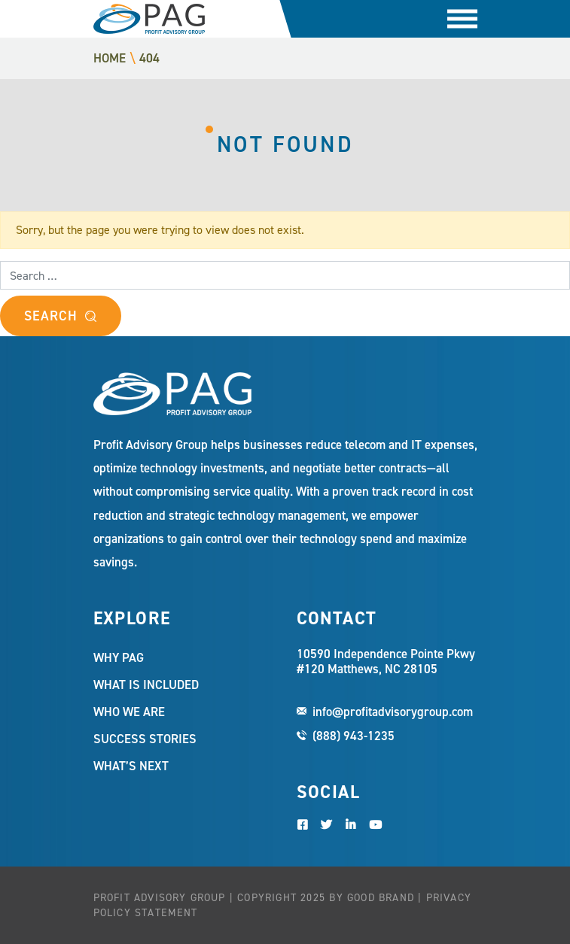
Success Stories (145, 738)
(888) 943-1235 (353, 735)
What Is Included (146, 684)
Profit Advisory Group (149, 19)
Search (50, 316)
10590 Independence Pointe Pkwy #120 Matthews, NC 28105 (386, 662)
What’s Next (131, 765)
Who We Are (129, 711)
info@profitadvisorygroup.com (392, 711)
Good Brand (380, 898)
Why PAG (118, 657)
